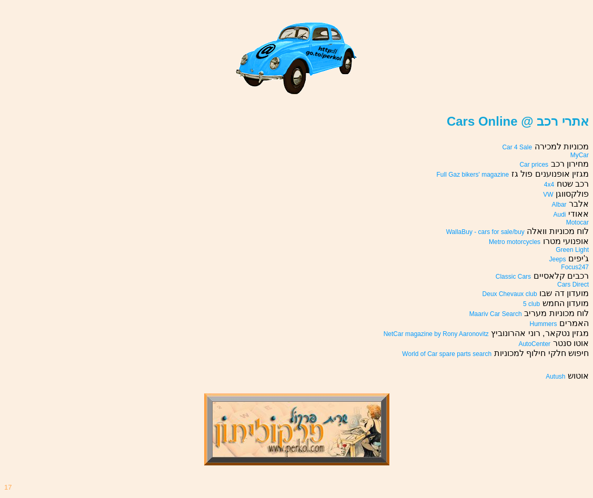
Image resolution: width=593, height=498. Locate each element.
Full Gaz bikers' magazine (473, 174)
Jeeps (557, 259)
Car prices (533, 164)
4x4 (549, 184)
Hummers (543, 324)
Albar (559, 204)
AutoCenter (534, 344)
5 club (531, 304)
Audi (560, 214)
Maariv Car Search (495, 314)
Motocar (577, 222)
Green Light (572, 249)
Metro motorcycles (514, 242)
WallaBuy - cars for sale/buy (485, 232)
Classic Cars (513, 276)
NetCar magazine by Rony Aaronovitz (436, 334)
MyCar (579, 155)
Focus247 (575, 267)
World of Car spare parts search (446, 354)
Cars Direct (573, 284)
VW (548, 194)
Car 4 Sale (517, 147)
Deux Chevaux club (510, 294)
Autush (555, 376)
